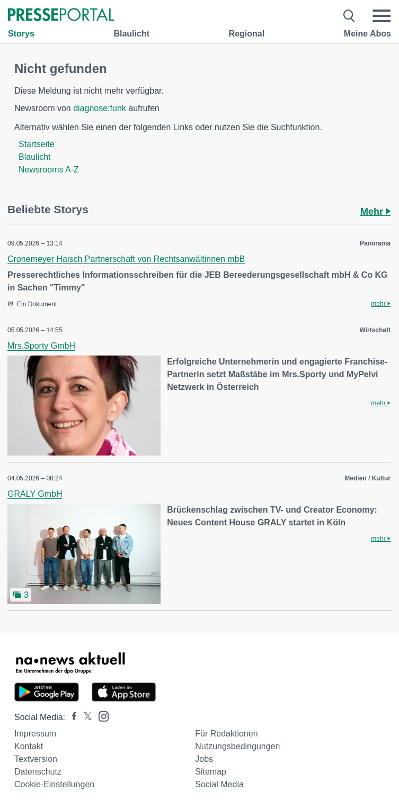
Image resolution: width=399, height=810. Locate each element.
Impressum (35, 733)
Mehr (375, 211)
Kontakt (28, 746)
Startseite (37, 144)
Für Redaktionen (226, 733)
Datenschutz (37, 771)
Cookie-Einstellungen (54, 784)
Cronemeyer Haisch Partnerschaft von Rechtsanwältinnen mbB (126, 258)
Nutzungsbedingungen (237, 746)
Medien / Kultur (367, 478)
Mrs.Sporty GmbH (41, 345)
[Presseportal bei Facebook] (71, 717)
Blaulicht (131, 33)
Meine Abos (367, 33)
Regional (247, 33)
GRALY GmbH (34, 493)
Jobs (204, 758)
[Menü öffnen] (381, 15)
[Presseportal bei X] (84, 717)
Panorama (375, 243)
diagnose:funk (99, 108)
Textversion (35, 758)
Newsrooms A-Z (49, 169)
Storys (21, 33)
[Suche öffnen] (349, 15)
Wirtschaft (375, 330)
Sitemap (210, 771)
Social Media (219, 784)
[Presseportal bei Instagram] (100, 715)
